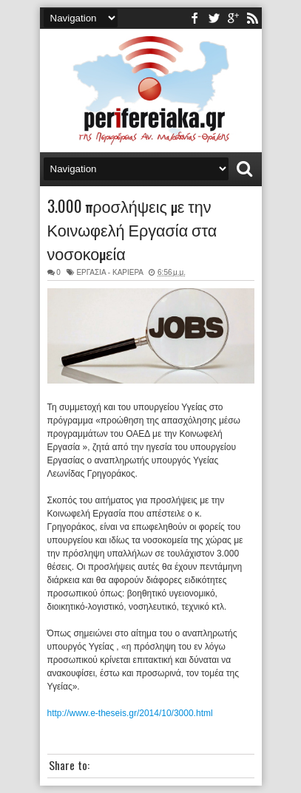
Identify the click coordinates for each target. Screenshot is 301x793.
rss (252, 18)
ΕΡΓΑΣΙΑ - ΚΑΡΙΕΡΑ (109, 272)
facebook (194, 18)
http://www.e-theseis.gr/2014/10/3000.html (130, 713)
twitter (213, 18)
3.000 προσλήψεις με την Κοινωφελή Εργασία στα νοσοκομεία (132, 229)
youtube (233, 18)
